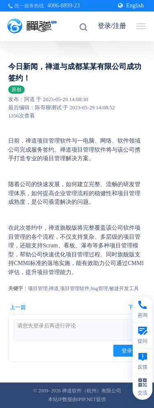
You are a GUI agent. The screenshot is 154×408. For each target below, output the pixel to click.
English (131, 5)
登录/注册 (112, 25)
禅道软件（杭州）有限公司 (91, 391)
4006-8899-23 (63, 5)
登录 (127, 351)
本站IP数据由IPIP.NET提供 (77, 399)
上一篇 (18, 307)
